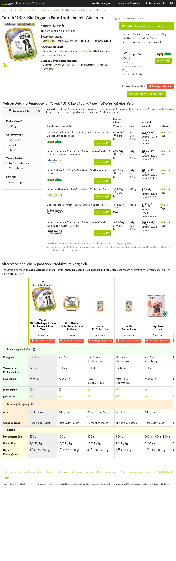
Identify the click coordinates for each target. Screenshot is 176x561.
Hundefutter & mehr (128, 3)
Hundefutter (17, 10)
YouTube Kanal (164, 472)
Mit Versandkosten (19, 163)
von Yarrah (45, 10)
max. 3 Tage (15, 182)
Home (5, 10)
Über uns (76, 472)
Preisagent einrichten (42, 340)
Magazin (50, 472)
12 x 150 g (15, 140)
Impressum (89, 472)
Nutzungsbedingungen (132, 472)
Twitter (5, 478)
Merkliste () (102, 3)
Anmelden (152, 3)
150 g (12, 126)
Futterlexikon (63, 472)
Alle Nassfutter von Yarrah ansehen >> (147, 93)
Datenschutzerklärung (107, 472)
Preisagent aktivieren (160, 86)
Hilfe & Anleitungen (11, 472)
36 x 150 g (15, 145)
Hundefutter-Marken (33, 472)
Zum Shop (163, 60)
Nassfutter (32, 10)
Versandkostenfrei (18, 168)
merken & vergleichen (133, 86)
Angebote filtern (20, 111)
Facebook (150, 472)
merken (43, 335)
